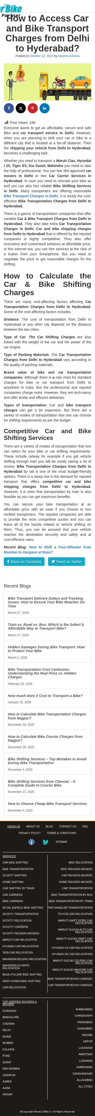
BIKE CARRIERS (13, 901)
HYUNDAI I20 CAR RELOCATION (72, 954)
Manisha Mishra (69, 56)
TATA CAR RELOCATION (18, 952)
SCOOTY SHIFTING (15, 875)
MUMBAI (8, 1042)
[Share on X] (21, 108)
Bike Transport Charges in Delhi (31, 196)
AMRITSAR (85, 1054)
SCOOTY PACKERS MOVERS (21, 933)
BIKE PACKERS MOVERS (76, 869)
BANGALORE (11, 1017)
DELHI (6, 1029)
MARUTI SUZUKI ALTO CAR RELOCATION (75, 931)
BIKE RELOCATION (80, 862)
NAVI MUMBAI (11, 1068)
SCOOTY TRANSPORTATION (21, 913)
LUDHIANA (85, 1060)
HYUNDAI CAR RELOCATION (21, 946)
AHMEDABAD (83, 1009)
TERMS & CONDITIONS (61, 832)
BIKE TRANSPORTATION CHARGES (70, 978)
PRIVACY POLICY (30, 832)
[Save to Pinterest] (33, 108)
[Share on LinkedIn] (45, 108)
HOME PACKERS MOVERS (75, 881)
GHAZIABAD (84, 1028)
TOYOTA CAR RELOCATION (75, 913)
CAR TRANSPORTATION (77, 888)
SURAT (7, 1062)
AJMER (7, 1081)
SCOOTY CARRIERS (15, 926)
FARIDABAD (84, 1022)
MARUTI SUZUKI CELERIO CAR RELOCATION (72, 962)
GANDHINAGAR (82, 1073)
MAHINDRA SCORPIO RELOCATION (16, 967)
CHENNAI (8, 1023)
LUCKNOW (85, 1047)
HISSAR (7, 1094)
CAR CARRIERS (13, 894)
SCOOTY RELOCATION (17, 920)
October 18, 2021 (41, 56)
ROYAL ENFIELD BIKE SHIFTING (23, 907)
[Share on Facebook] (9, 108)
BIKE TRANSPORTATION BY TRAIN (70, 901)
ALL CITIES (85, 1086)
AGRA (6, 1088)
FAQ (85, 826)
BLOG (49, 826)
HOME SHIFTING (13, 881)
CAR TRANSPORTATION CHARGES (70, 985)
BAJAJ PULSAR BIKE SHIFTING (22, 974)
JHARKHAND (84, 1067)
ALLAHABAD (84, 1079)
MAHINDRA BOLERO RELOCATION (24, 959)
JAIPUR (87, 1041)
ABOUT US (33, 826)
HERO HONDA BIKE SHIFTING (21, 981)
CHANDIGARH (83, 1015)
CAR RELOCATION (14, 987)
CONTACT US (67, 826)
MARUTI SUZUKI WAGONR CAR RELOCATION (72, 971)
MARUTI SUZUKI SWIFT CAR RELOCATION (74, 940)
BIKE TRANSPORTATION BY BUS (71, 894)
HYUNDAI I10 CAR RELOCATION (72, 947)
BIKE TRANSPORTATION (18, 869)
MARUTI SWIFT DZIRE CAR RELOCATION (75, 922)
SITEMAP (61, 841)
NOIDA (7, 1036)
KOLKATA (8, 1049)
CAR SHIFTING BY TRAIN (18, 888)
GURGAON (9, 1010)
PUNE (6, 1055)
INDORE (87, 1035)
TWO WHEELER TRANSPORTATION (70, 907)
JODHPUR (9, 1075)
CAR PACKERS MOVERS (76, 875)
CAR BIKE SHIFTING (15, 862)
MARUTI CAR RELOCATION (20, 939)
